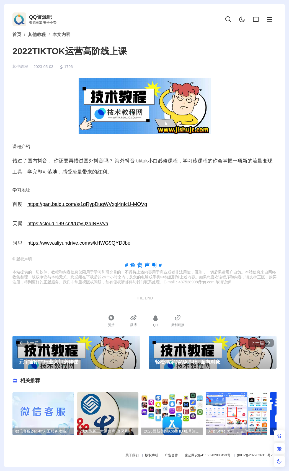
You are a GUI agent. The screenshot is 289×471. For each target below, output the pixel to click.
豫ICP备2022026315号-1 (255, 455)
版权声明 (151, 455)
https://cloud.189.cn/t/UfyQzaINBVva (67, 223)
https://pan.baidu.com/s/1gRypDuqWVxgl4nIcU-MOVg (87, 204)
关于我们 (132, 455)
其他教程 (20, 66)
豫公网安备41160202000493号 (207, 455)
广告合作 (171, 455)
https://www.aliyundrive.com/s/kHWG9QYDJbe (78, 243)
